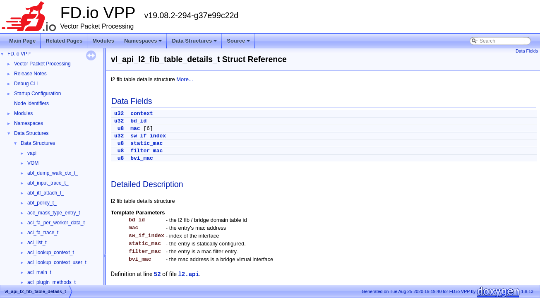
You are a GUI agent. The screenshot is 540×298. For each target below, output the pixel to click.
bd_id (138, 121)
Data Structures (195, 43)
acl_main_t (39, 272)
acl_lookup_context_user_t (56, 262)
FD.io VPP (19, 54)
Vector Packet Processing (42, 64)
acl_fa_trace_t (42, 233)
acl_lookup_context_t (50, 252)
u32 (119, 114)
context (141, 114)
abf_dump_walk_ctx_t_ (52, 173)
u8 (121, 128)
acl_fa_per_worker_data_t (56, 223)
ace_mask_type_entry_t (53, 213)
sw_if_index (148, 136)
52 (157, 274)
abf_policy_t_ (42, 203)
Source (239, 43)
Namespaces (143, 43)
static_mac (146, 143)
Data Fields (527, 50)
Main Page (22, 41)
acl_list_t (37, 242)
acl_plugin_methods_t (51, 282)
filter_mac (146, 151)
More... (184, 79)
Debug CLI (26, 84)
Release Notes (30, 74)
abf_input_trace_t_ (47, 183)
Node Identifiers (31, 103)
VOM (32, 163)
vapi (31, 153)
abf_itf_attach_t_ (45, 193)
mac (135, 128)
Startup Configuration (37, 93)
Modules (103, 41)
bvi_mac (141, 158)
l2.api (188, 274)
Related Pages (64, 41)
